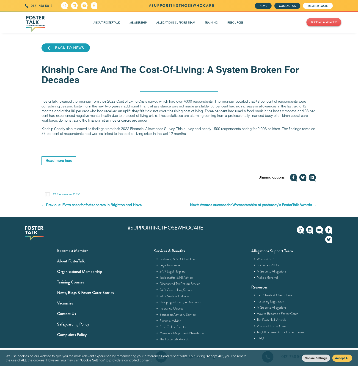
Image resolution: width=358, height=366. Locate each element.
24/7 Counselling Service (176, 289)
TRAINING (211, 23)
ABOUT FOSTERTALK (107, 23)
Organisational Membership (79, 272)
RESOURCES (235, 23)
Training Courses (70, 282)
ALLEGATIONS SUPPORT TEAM (175, 23)
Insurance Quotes (171, 308)
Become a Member (72, 251)
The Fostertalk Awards (174, 339)
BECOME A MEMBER (324, 22)
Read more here (59, 160)
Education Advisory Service (178, 314)
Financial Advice (170, 320)
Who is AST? (265, 259)
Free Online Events (173, 326)
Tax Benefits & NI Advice (176, 277)
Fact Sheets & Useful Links (274, 295)
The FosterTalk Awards (271, 319)
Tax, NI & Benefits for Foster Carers (281, 332)
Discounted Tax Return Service (180, 283)
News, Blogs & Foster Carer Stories (85, 293)
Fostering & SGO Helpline (177, 259)
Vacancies (65, 303)
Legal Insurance (170, 265)
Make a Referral (267, 277)
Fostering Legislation (270, 301)
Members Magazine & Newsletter (182, 333)
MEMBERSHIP (138, 23)
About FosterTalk (71, 261)
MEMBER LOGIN (318, 6)
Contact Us (66, 314)
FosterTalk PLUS (268, 265)
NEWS (263, 6)
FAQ (260, 338)
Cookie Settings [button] (316, 358)
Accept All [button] (342, 358)
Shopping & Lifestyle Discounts (180, 302)
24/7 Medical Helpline (174, 296)
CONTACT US (287, 6)
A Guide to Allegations (271, 271)
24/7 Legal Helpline (172, 271)
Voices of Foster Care (271, 326)
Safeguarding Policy (73, 324)
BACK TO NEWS (65, 48)
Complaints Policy (72, 335)
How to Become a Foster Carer (277, 313)
